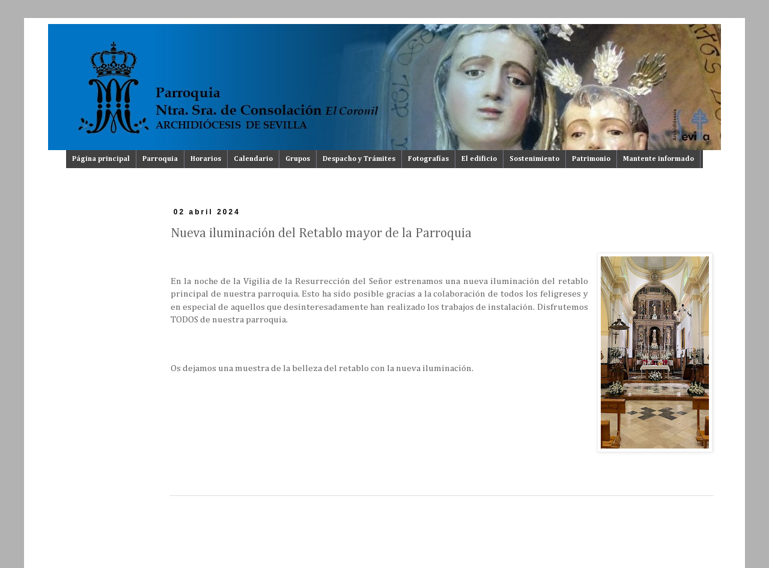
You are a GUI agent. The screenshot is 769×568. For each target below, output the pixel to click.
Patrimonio (591, 159)
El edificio (479, 159)
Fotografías (428, 159)
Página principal (101, 159)
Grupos (297, 159)
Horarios (205, 159)
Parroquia (160, 159)
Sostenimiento (534, 159)
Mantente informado (658, 159)
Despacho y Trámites (359, 159)
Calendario (253, 159)
